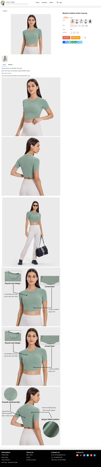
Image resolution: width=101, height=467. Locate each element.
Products (44, 2)
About (51, 2)
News (31, 454)
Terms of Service (6, 459)
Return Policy (5, 457)
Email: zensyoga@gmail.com (58, 454)
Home (37, 2)
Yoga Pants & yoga (12, 462)
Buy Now (66, 37)
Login (60, 2)
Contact (28, 457)
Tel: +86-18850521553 (56, 457)
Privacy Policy (5, 454)
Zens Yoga (4, 462)
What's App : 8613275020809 (58, 459)
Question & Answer (31, 459)
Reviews (10, 64)
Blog (27, 454)
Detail (4, 64)
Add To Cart (75, 37)
